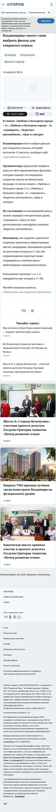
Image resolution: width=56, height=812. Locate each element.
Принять (45, 21)
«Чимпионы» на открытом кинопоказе (27, 292)
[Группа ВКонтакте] (15, 108)
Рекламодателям (37, 12)
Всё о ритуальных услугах (13, 12)
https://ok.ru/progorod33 (37, 757)
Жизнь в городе (14, 61)
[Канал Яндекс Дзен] (15, 114)
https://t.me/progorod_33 (14, 760)
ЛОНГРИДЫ (8, 591)
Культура (10, 55)
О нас (5, 628)
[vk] (24, 311)
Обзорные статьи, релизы (14, 649)
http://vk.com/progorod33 (14, 757)
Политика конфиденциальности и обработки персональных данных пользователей (22, 672)
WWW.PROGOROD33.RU (29, 685)
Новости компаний (11, 665)
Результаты (27, 55)
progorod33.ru (9, 741)
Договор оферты (10, 660)
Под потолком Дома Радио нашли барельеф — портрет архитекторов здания (28, 332)
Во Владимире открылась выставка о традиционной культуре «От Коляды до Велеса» (28, 350)
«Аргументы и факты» (16, 157)
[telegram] (33, 311)
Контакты (7, 655)
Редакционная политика (13, 638)
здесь (35, 274)
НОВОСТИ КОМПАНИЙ (13, 597)
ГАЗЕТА (6, 602)
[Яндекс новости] (41, 108)
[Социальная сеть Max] (41, 114)
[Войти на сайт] (52, 4)
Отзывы (6, 644)
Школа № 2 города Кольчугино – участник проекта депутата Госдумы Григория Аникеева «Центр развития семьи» (28, 370)
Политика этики (10, 633)
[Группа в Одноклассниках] (10, 617)
